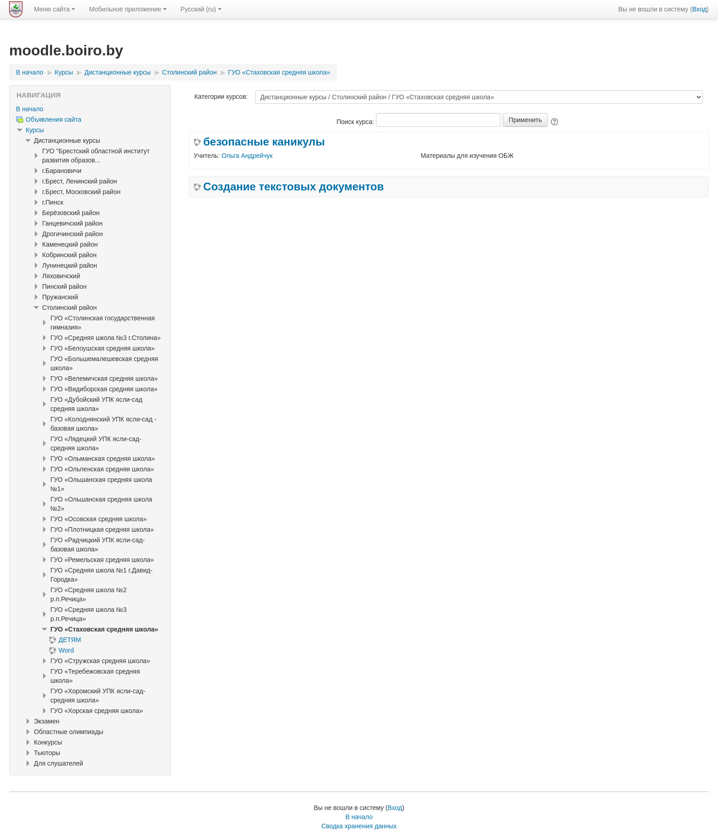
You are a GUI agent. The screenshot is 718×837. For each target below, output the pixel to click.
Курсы (35, 130)
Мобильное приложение (128, 9)
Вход (699, 9)
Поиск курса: (356, 121)
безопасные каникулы (264, 141)
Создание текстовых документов (293, 186)
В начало (30, 109)
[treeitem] (90, 108)
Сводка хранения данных (359, 826)
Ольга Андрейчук (247, 155)
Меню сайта (54, 9)
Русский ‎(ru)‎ (201, 9)
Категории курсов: (221, 96)
